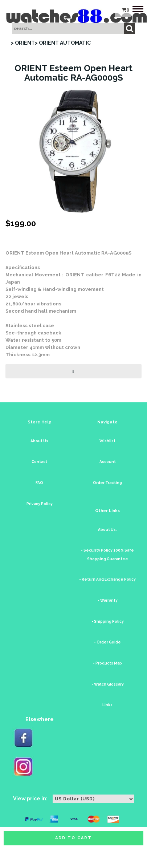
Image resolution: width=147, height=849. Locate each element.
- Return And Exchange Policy (107, 579)
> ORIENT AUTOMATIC (63, 43)
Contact (39, 462)
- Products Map (107, 663)
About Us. (107, 530)
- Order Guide (107, 642)
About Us (39, 441)
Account (107, 462)
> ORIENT (23, 43)
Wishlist (107, 441)
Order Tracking (107, 483)
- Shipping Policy (107, 621)
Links (107, 705)
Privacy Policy (39, 504)
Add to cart (73, 838)
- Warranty (108, 600)
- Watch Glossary (107, 684)
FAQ (39, 483)
